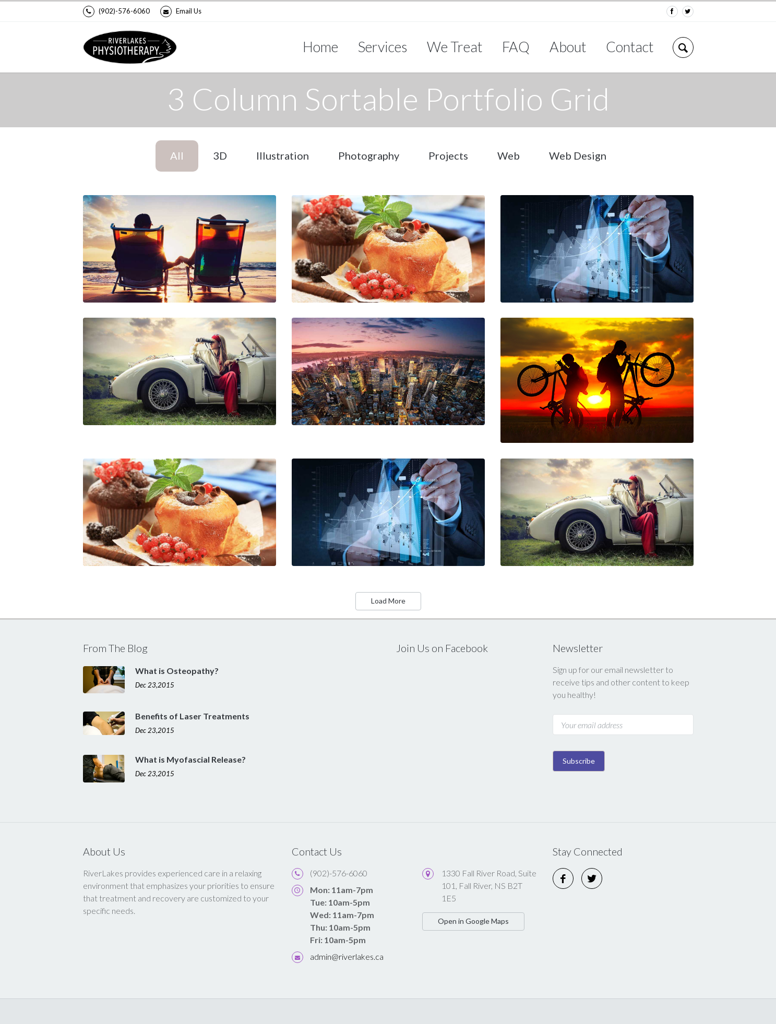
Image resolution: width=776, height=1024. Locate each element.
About (568, 46)
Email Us (180, 11)
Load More (388, 600)
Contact (629, 46)
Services (382, 46)
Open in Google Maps (473, 921)
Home (320, 46)
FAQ (516, 46)
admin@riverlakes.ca (347, 956)
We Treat (454, 46)
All (177, 155)
